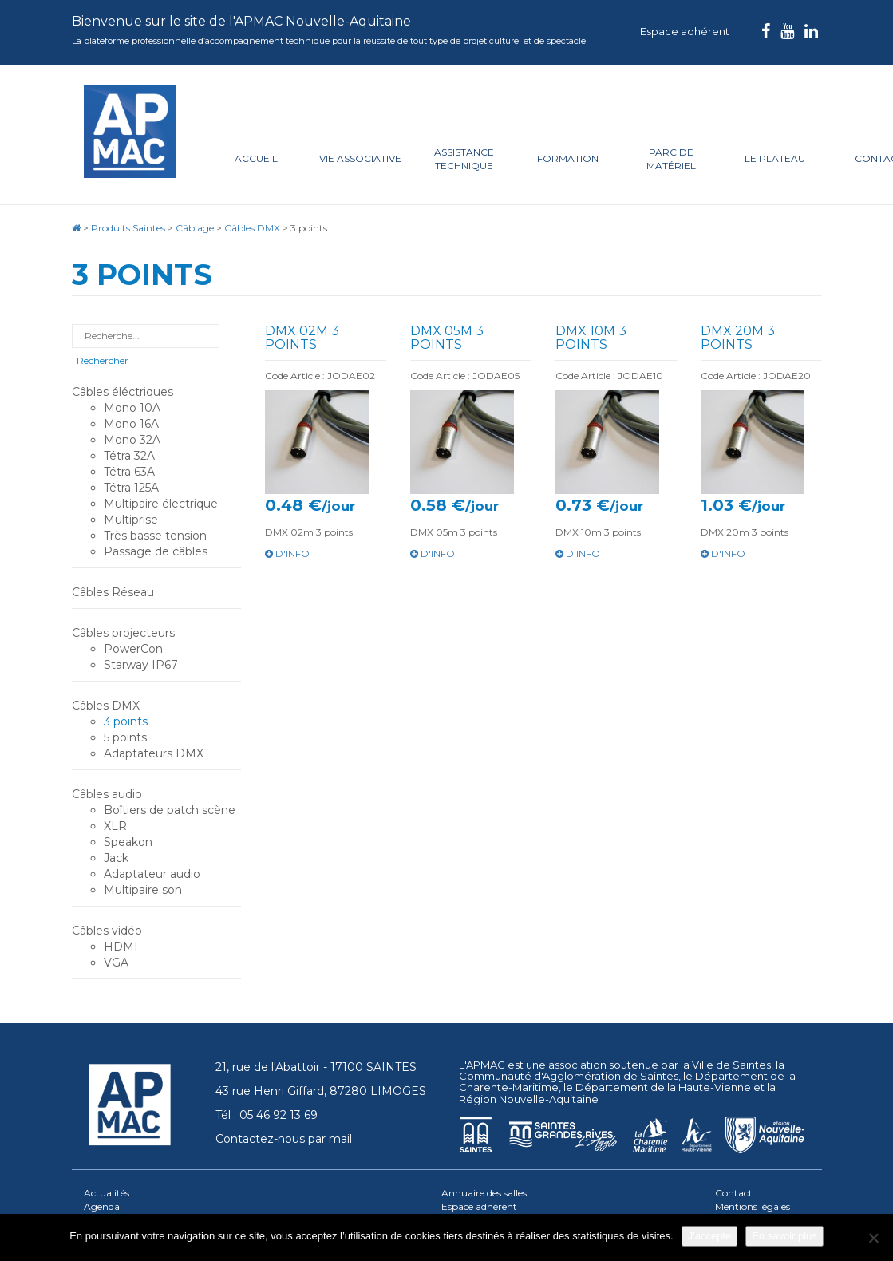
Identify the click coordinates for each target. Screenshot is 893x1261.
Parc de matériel (671, 159)
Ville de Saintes (731, 1064)
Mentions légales (752, 1206)
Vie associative (360, 158)
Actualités (106, 1193)
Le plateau (775, 158)
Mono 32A (132, 440)
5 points (125, 737)
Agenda (102, 1206)
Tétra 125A (131, 487)
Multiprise (131, 519)
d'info (287, 553)
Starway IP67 (141, 665)
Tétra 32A (129, 456)
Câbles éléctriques (122, 392)
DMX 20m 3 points (738, 338)
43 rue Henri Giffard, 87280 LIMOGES (320, 1091)
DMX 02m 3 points (302, 338)
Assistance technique (464, 159)
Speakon (128, 842)
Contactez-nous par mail (283, 1139)
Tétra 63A (129, 471)
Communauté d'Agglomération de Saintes (568, 1075)
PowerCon (133, 649)
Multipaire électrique (161, 503)
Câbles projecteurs (123, 633)
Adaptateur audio (152, 874)
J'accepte (710, 1236)
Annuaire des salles (484, 1193)
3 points (126, 721)
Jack (116, 858)
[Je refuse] (873, 1238)
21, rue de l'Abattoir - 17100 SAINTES (316, 1067)
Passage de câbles (155, 551)
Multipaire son (143, 890)
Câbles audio (107, 794)
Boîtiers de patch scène (169, 810)
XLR (115, 826)
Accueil (256, 158)
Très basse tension (155, 535)
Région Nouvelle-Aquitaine (529, 1099)
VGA (116, 962)
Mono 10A (132, 408)
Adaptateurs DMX (153, 753)
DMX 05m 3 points (447, 338)
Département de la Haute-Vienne (663, 1087)
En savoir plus (784, 1236)
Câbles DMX (106, 705)
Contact (734, 1193)
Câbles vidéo (107, 930)
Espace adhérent (684, 31)
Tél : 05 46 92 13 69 (266, 1115)
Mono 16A (131, 424)
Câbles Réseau (113, 592)
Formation (568, 158)
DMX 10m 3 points (590, 338)
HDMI (121, 946)
